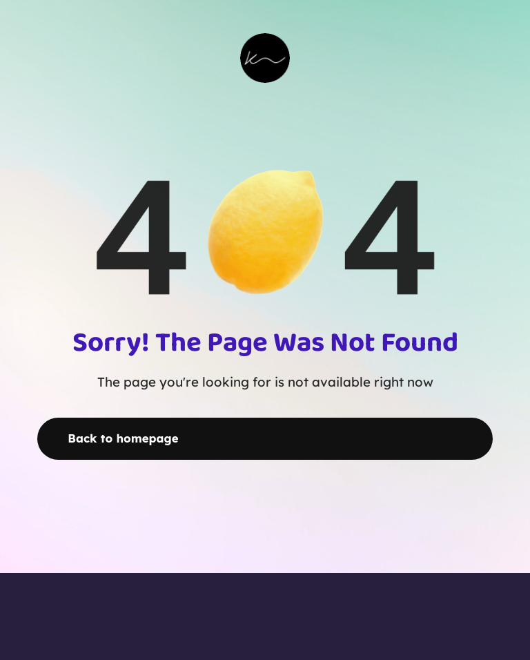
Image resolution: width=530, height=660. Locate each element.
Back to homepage (123, 438)
